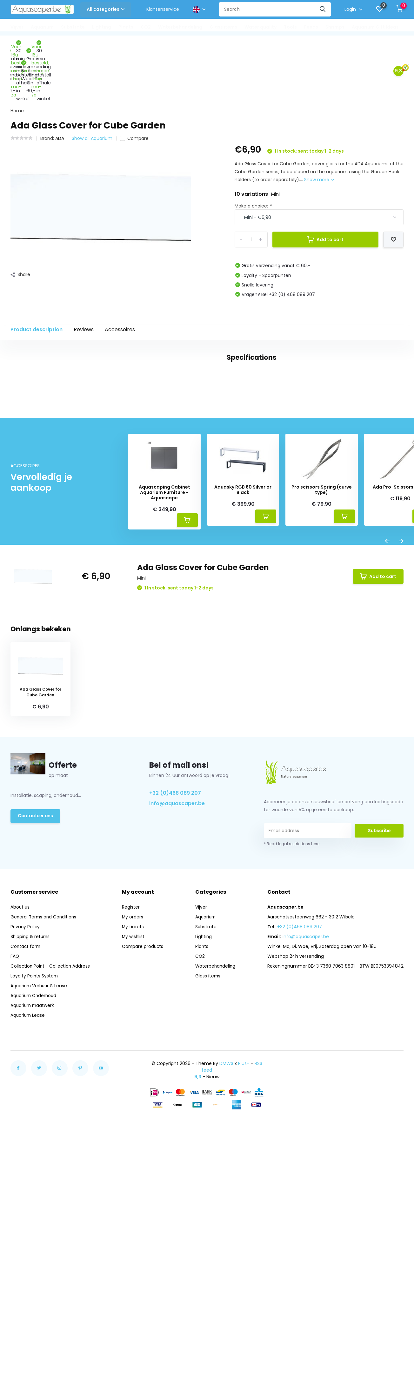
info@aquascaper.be (177, 1027)
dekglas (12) (176, 541)
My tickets (133, 1151)
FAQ (14, 1180)
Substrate (73, 27)
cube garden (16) (134, 541)
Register (131, 1131)
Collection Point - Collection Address (51, 1190)
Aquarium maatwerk (33, 1229)
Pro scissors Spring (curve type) (321, 714)
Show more (319, 127)
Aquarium (42, 27)
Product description (36, 277)
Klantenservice (162, 9)
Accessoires (120, 277)
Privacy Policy (25, 1151)
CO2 (146, 27)
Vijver (16, 27)
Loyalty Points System (34, 1200)
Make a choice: (253, 153)
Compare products (143, 1170)
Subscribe (379, 1054)
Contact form (26, 1170)
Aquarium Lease (28, 1239)
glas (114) (24, 553)
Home (17, 58)
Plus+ (244, 1288)
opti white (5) (58, 553)
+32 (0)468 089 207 (175, 1017)
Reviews (84, 277)
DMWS (226, 1288)
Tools (290, 27)
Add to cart (325, 187)
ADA (59, 86)
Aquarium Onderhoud (34, 1220)
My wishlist (133, 1161)
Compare (134, 86)
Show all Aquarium (92, 86)
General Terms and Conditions (44, 1141)
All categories (105, 9)
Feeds (311, 27)
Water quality (260, 27)
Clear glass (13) (89, 541)
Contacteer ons (36, 1040)
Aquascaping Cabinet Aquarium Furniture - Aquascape (164, 717)
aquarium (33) (46, 541)
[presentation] (387, 766)
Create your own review (364, 585)
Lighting (101, 27)
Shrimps (334, 27)
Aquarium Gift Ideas (375, 27)
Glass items (223, 27)
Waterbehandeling (180, 27)
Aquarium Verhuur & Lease (40, 1210)
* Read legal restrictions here (291, 1068)
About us (20, 1131)
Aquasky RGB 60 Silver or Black (242, 714)
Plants (125, 27)
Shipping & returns (30, 1161)
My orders (133, 1141)
